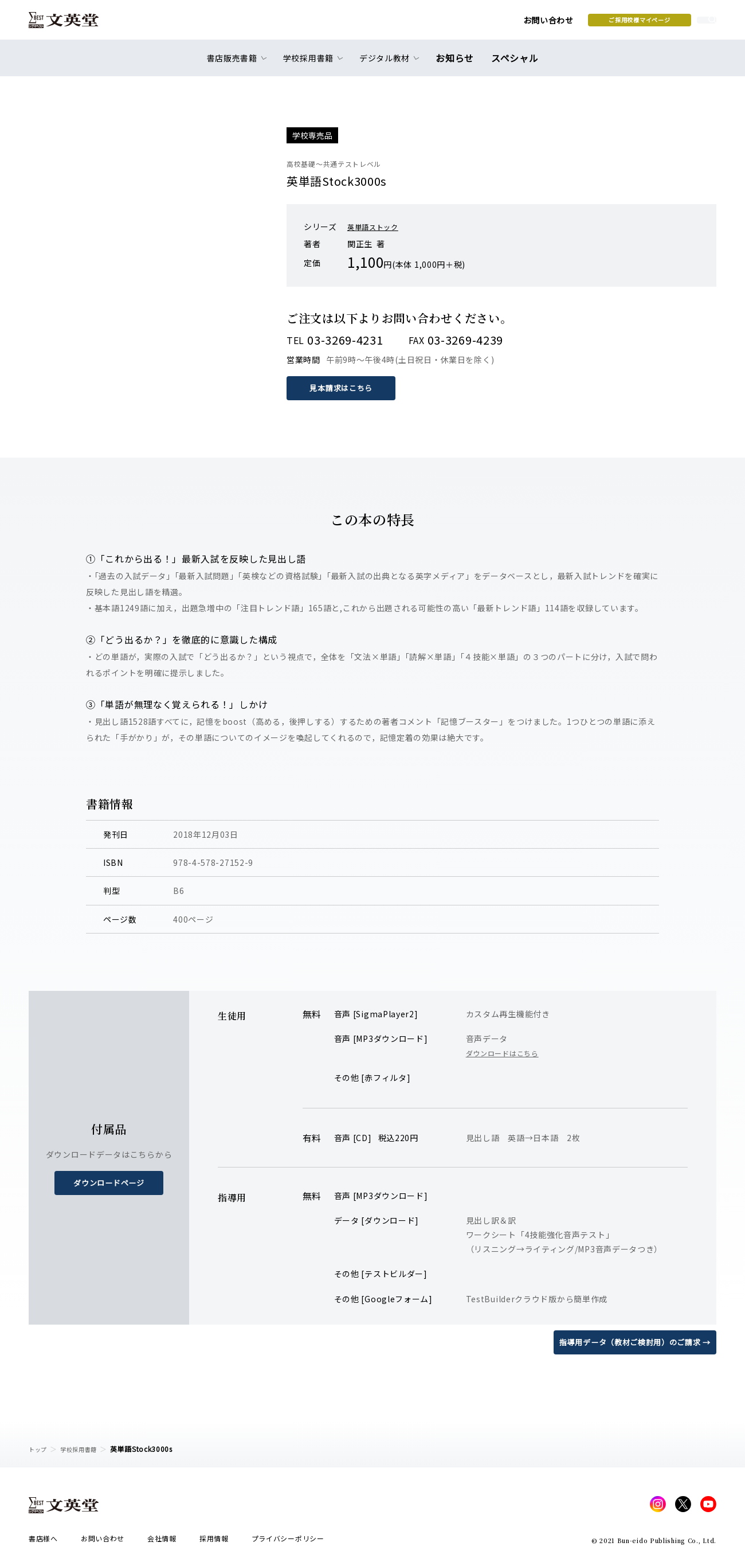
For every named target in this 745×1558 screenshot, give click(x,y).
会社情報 (162, 1542)
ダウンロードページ (109, 1182)
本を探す (665, 23)
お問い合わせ (459, 24)
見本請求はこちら (344, 387)
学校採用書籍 (85, 1449)
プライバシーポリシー (288, 1542)
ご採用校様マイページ (550, 23)
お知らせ (458, 64)
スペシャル (513, 64)
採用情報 (214, 1542)
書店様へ (43, 1542)
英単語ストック (376, 226)
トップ (39, 1449)
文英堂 (74, 24)
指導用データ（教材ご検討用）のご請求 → (629, 1341)
